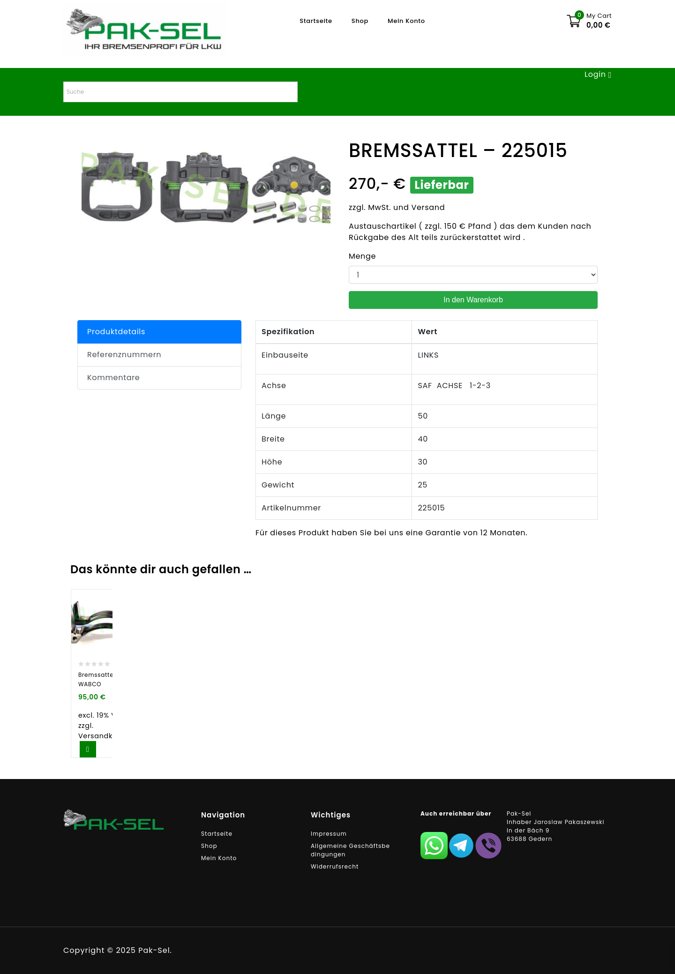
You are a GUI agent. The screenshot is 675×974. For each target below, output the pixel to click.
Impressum (329, 834)
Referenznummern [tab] (124, 354)
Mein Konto (406, 20)
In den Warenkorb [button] (88, 749)
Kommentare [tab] (113, 377)
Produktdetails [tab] (116, 331)
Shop (360, 20)
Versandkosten (105, 736)
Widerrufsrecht (335, 866)
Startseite (316, 20)
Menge (362, 256)
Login (596, 74)
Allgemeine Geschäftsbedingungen (350, 850)
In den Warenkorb (473, 300)
